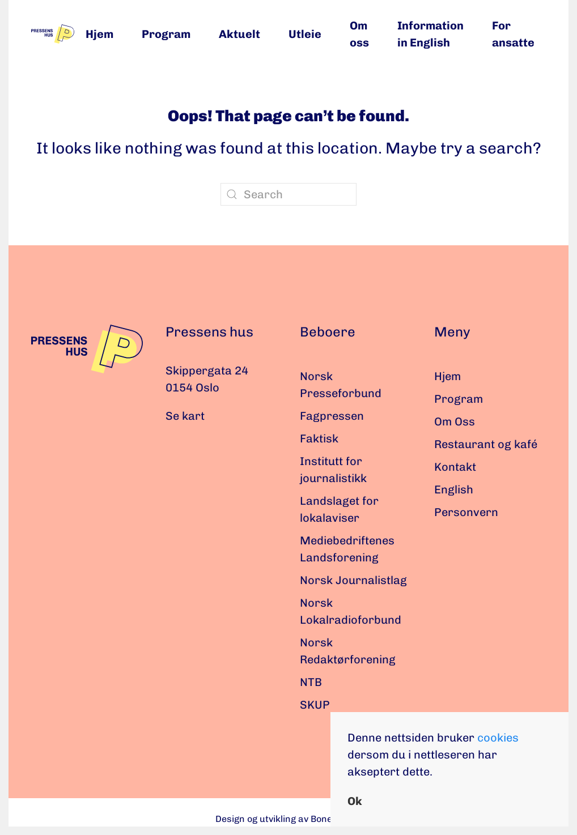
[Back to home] (52, 34)
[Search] (288, 194)
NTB (311, 682)
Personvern (466, 512)
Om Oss (454, 421)
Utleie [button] (304, 34)
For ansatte (513, 34)
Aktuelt (239, 34)
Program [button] (166, 34)
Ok (354, 801)
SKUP (315, 705)
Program (458, 399)
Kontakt (455, 467)
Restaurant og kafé (485, 444)
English (453, 489)
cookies (498, 737)
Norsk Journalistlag (353, 580)
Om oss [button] (359, 34)
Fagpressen (332, 416)
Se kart (185, 416)
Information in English (430, 34)
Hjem (99, 34)
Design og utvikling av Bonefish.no (288, 818)
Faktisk (319, 438)
